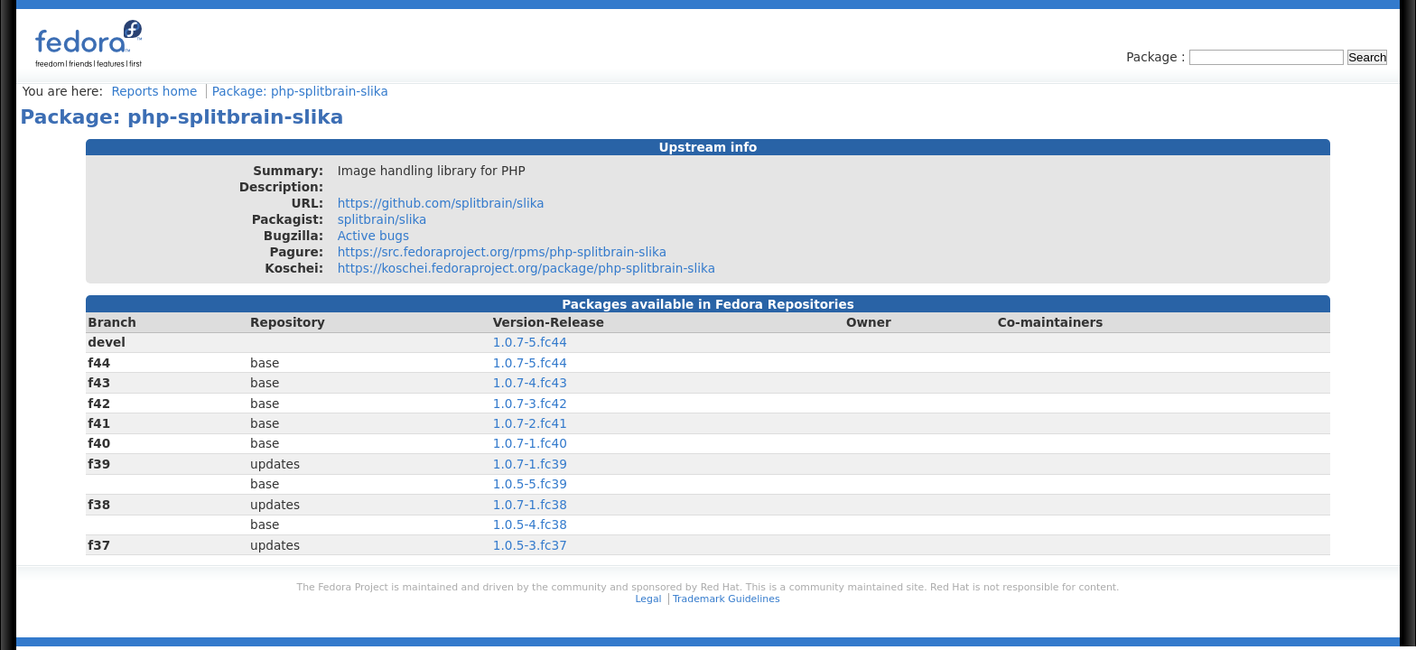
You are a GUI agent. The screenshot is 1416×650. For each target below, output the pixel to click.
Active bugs (373, 235)
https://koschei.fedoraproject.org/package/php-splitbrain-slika (526, 268)
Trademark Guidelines (726, 599)
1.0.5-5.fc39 (530, 484)
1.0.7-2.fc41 (530, 423)
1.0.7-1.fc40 (530, 443)
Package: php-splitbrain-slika (300, 91)
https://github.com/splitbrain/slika (441, 203)
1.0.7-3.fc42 (530, 403)
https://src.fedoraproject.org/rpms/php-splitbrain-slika (502, 252)
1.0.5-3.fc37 (530, 545)
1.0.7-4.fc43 (530, 383)
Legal (648, 599)
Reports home (154, 91)
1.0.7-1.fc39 (530, 464)
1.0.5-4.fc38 (530, 524)
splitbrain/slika (382, 219)
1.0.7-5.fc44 (530, 342)
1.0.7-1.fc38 (530, 504)
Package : (1157, 57)
